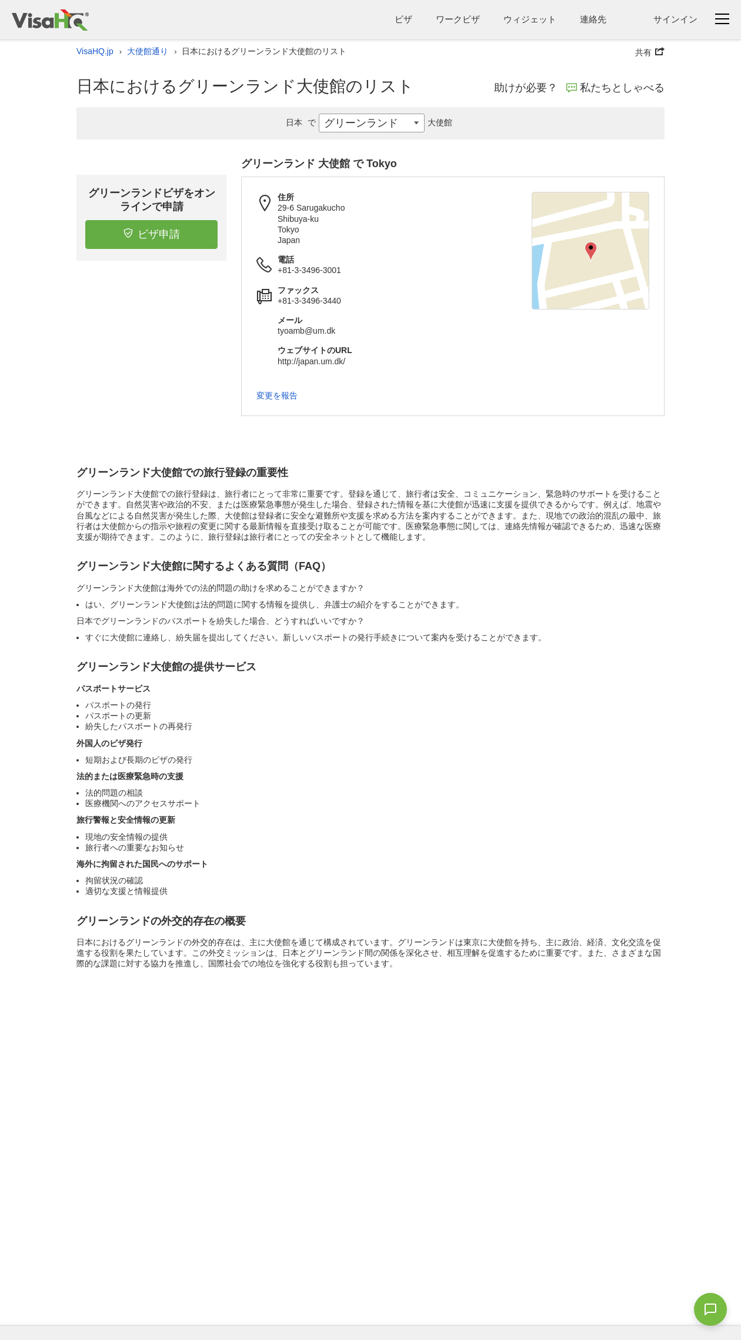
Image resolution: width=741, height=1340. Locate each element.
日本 (302, 122)
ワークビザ (458, 19)
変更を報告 (277, 395)
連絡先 (593, 19)
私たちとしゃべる (615, 88)
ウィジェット (529, 19)
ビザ (403, 19)
